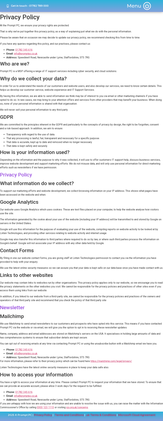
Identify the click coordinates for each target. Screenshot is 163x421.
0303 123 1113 (45, 407)
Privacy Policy (43, 415)
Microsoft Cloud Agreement (136, 415)
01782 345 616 (23, 49)
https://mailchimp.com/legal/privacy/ (111, 361)
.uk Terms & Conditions (101, 415)
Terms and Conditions (69, 415)
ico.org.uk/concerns (77, 407)
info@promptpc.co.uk (25, 53)
